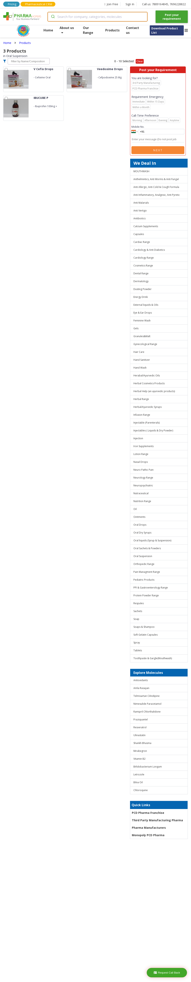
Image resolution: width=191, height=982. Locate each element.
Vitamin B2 (139, 758)
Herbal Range (141, 399)
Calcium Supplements (145, 226)
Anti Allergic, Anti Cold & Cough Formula (156, 187)
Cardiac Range (141, 242)
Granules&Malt (141, 336)
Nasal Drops (140, 462)
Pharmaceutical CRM (38, 4)
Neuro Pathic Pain (143, 469)
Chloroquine (140, 790)
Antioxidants (140, 680)
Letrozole (138, 774)
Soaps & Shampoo (144, 627)
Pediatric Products (143, 579)
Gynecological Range (145, 344)
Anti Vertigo (140, 210)
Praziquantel (140, 719)
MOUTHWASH (141, 171)
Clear (139, 61)
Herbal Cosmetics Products (149, 383)
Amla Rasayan (141, 688)
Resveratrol (140, 727)
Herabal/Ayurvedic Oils (146, 375)
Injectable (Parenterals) (146, 422)
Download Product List (164, 30)
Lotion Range (140, 454)
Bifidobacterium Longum (147, 766)
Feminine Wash (142, 320)
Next (158, 150)
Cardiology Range (143, 257)
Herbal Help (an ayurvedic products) (154, 391)
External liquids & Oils (145, 305)
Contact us (132, 30)
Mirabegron (140, 751)
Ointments (139, 517)
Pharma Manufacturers (149, 828)
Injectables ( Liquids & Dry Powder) (153, 430)
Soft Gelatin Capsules (145, 634)
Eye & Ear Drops (142, 312)
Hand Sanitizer (141, 360)
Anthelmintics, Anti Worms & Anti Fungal (156, 179)
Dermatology (141, 281)
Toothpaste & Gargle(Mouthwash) (152, 658)
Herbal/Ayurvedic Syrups (147, 407)
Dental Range (141, 273)
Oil (135, 509)
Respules (138, 603)
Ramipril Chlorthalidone (147, 711)
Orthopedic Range (143, 564)
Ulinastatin (139, 735)
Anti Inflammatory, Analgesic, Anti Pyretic (156, 195)
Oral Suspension (142, 556)
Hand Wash (140, 367)
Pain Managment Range (146, 572)
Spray (136, 642)
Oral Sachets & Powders (147, 548)
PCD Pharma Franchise (148, 813)
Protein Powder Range (146, 595)
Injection (138, 438)
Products (112, 30)
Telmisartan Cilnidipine (146, 696)
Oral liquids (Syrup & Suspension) (152, 540)
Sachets (137, 611)
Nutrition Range (142, 501)
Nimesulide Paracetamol (147, 703)
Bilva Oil (138, 782)
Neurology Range (143, 477)
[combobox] (97, 16)
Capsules (138, 234)
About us (67, 30)
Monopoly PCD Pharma (148, 835)
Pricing (12, 4)
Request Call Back (167, 972)
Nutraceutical (141, 493)
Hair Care (138, 352)
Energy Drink (140, 297)
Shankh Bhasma (142, 743)
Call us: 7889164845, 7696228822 (164, 4)
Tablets (137, 650)
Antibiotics (139, 218)
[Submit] (52, 16)
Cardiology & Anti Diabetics (149, 250)
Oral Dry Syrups (142, 532)
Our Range (88, 30)
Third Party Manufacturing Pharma (157, 820)
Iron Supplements (143, 446)
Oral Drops (139, 524)
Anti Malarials (141, 202)
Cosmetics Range (143, 265)
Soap (136, 619)
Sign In (130, 4)
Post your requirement (172, 17)
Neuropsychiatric (143, 485)
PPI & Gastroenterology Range (150, 587)
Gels (135, 328)
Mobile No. (137, 126)
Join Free (111, 4)
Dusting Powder (142, 289)
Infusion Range (141, 414)
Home (48, 30)
